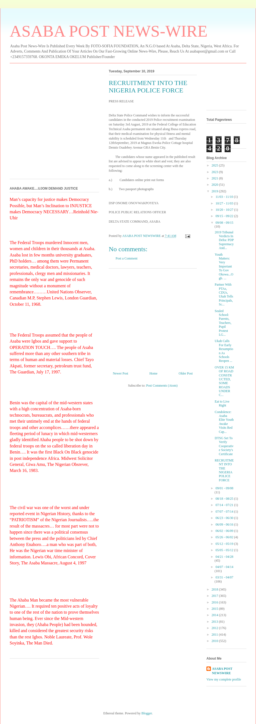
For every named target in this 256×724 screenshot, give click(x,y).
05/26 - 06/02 (225, 537)
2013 (215, 622)
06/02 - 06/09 (225, 531)
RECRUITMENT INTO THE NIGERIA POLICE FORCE (224, 470)
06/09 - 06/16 (225, 524)
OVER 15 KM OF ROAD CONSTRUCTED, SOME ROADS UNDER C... (224, 381)
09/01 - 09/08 (224, 488)
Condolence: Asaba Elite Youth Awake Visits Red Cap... (224, 422)
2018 (215, 589)
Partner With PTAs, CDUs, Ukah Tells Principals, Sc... (224, 294)
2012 (215, 628)
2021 (215, 178)
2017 (215, 596)
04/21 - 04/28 (224, 557)
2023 (215, 172)
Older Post (186, 373)
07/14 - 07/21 (225, 505)
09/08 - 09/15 (224, 223)
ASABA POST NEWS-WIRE (109, 31)
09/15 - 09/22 (225, 216)
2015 (215, 609)
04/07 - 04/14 (224, 567)
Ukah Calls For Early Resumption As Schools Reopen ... (224, 351)
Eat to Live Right (222, 403)
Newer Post (120, 373)
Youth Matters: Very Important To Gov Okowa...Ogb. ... (224, 266)
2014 (215, 615)
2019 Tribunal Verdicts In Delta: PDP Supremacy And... (224, 240)
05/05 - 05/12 (225, 550)
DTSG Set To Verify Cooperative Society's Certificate (224, 446)
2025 (215, 165)
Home (153, 373)
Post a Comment (126, 258)
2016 (215, 602)
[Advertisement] (152, 317)
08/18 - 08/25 (225, 499)
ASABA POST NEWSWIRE (222, 671)
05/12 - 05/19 (225, 544)
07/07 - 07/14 (225, 511)
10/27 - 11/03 (225, 203)
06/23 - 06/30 (225, 518)
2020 (215, 185)
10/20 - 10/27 (225, 210)
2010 (215, 641)
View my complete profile (223, 679)
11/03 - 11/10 (225, 197)
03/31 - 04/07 (224, 577)
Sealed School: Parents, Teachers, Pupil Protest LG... (223, 323)
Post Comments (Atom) (162, 385)
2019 (215, 191)
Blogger (146, 713)
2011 (215, 634)
